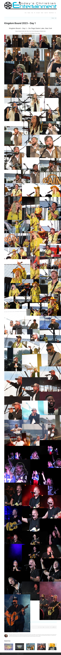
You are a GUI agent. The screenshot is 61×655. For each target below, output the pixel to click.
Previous (53, 18)
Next (55, 18)
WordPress (18, 653)
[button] (55, 13)
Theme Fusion (21, 653)
